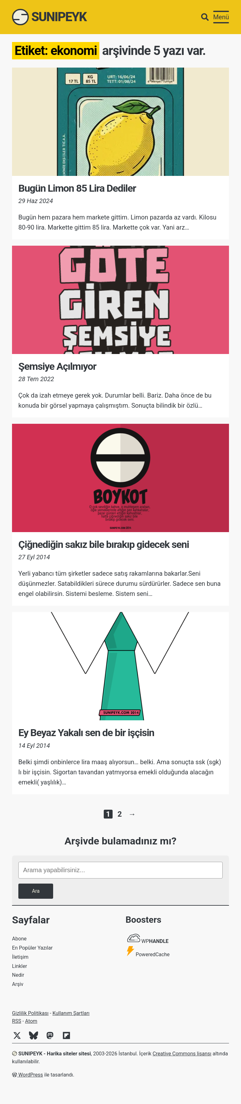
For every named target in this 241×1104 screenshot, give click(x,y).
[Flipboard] (69, 1039)
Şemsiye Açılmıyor (57, 366)
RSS (16, 1021)
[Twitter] (19, 1039)
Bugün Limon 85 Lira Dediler (77, 188)
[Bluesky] (36, 1039)
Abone (19, 939)
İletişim (20, 957)
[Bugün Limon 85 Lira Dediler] (120, 122)
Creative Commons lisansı (182, 1054)
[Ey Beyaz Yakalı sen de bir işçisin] (120, 666)
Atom (31, 1021)
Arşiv (17, 984)
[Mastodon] (52, 1039)
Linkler (19, 966)
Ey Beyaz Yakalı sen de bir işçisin (86, 733)
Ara (36, 891)
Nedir (18, 975)
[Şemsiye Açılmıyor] (120, 300)
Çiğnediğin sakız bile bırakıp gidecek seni (103, 544)
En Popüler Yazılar (32, 948)
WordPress (27, 1075)
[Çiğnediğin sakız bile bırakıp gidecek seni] (120, 478)
